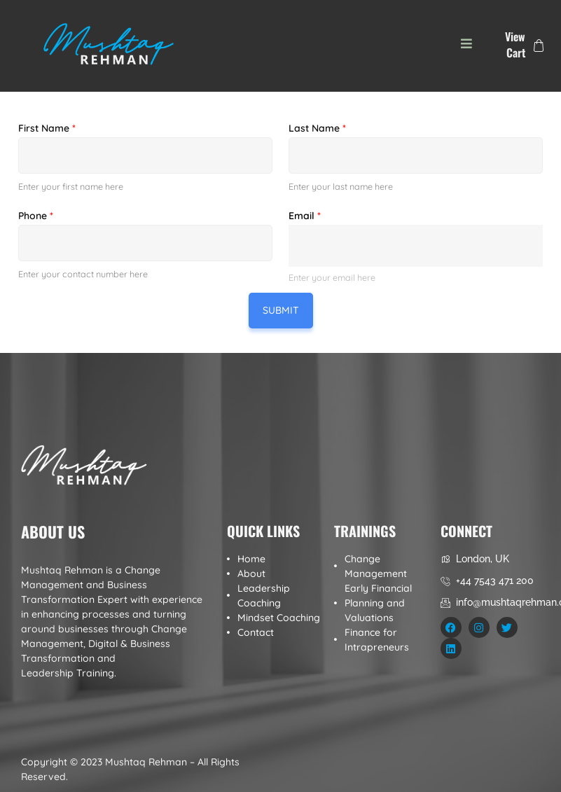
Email (305, 215)
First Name (47, 128)
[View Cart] (538, 45)
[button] (467, 44)
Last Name (317, 128)
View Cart (515, 44)
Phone (35, 215)
